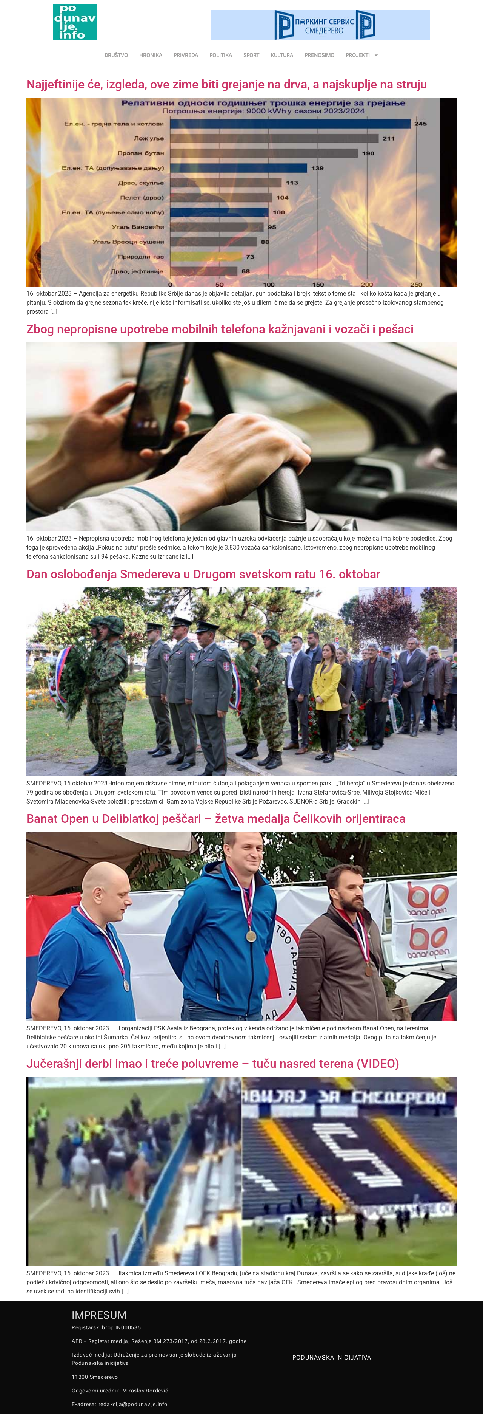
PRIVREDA (186, 55)
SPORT (251, 55)
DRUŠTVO (116, 55)
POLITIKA (220, 55)
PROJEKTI (362, 55)
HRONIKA (150, 55)
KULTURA (282, 55)
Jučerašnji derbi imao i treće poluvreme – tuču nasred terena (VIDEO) (212, 1063)
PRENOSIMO (319, 55)
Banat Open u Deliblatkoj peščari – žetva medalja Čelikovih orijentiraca (216, 819)
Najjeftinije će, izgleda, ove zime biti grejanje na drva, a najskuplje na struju (226, 84)
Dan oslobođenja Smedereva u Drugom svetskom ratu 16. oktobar (203, 574)
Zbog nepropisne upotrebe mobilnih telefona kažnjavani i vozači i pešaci (220, 329)
